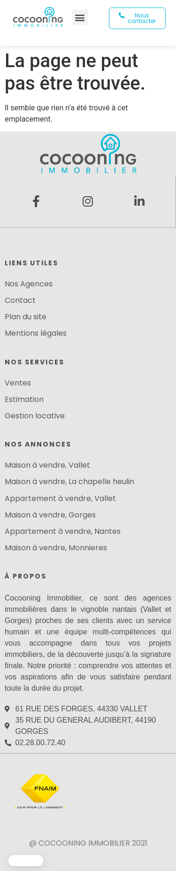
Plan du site (25, 316)
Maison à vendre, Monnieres (56, 547)
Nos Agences (29, 283)
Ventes (18, 383)
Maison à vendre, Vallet (47, 465)
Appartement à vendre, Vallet (60, 498)
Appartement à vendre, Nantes (63, 531)
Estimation (24, 399)
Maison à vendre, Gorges (50, 514)
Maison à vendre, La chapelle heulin (69, 481)
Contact (20, 300)
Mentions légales (36, 333)
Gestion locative (35, 415)
